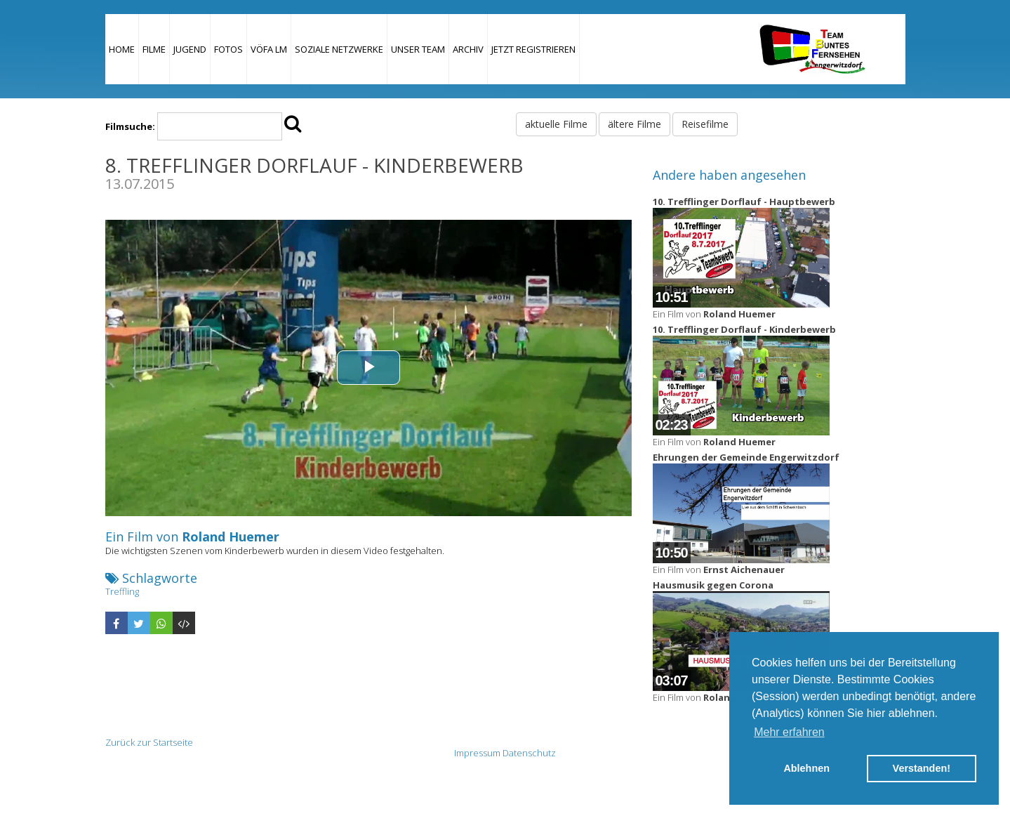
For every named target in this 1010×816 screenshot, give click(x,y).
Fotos (228, 49)
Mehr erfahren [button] (789, 732)
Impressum (477, 752)
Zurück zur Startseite (149, 742)
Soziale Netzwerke (339, 49)
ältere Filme (634, 124)
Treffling (122, 591)
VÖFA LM (269, 49)
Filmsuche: (130, 126)
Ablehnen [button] (806, 768)
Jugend (189, 49)
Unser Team (418, 49)
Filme (154, 49)
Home (122, 49)
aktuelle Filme (556, 124)
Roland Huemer (230, 536)
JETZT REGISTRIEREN (533, 49)
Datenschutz (529, 752)
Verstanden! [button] (921, 768)
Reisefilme (705, 124)
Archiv (468, 49)
